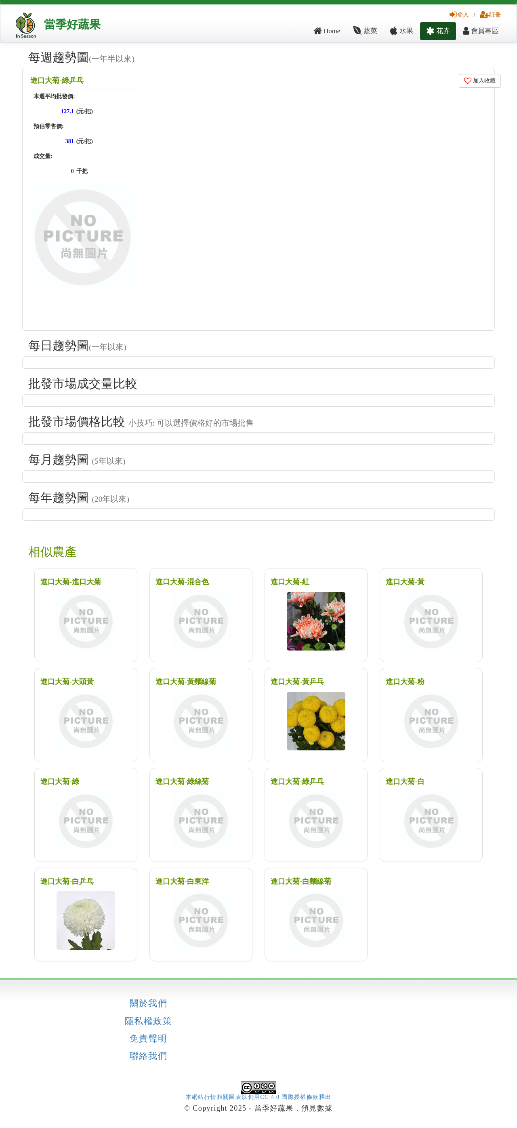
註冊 (490, 14)
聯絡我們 (149, 1056)
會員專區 (480, 31)
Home (326, 31)
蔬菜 (365, 31)
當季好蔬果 (72, 24)
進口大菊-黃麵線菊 (186, 682)
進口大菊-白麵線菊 (301, 881)
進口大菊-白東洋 (182, 881)
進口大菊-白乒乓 (67, 881)
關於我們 (149, 1003)
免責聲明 (149, 1039)
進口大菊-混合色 (182, 582)
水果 (401, 31)
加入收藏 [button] (480, 81)
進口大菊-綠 (59, 781)
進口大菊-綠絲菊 (182, 781)
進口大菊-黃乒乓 (297, 682)
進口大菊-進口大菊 (70, 582)
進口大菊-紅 (290, 582)
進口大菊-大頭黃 (67, 682)
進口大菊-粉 (405, 682)
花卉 (438, 31)
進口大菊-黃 (405, 582)
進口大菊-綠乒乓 (57, 80)
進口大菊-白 (405, 781)
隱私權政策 (148, 1021)
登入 (459, 14)
